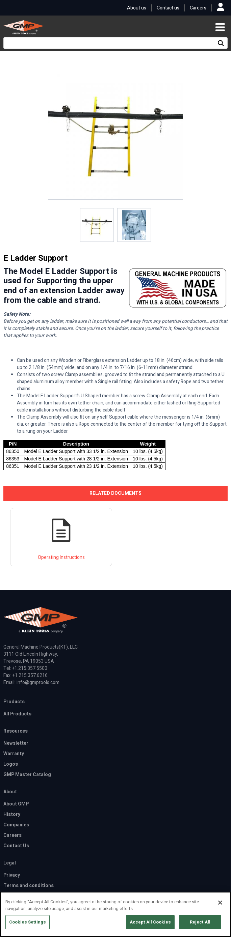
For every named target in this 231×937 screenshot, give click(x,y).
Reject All (200, 927)
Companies (16, 824)
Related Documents (115, 493)
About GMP (16, 803)
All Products (17, 713)
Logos (10, 764)
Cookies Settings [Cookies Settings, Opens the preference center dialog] (27, 927)
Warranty (13, 753)
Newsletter (15, 743)
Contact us (168, 7)
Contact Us (16, 845)
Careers (198, 7)
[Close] (220, 908)
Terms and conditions (28, 885)
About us (136, 7)
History (11, 814)
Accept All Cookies (150, 927)
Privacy (11, 875)
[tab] (115, 493)
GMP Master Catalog (27, 774)
